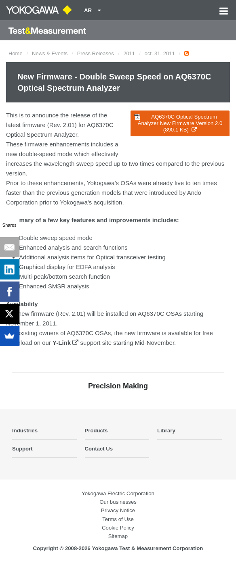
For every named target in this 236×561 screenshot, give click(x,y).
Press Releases (95, 53)
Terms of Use (118, 519)
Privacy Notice (118, 510)
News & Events (49, 53)
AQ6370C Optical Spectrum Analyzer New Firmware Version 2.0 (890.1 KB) (178, 123)
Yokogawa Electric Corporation (118, 493)
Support (22, 449)
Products (96, 431)
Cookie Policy (118, 528)
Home (15, 53)
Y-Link (65, 342)
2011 (129, 53)
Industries (25, 431)
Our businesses (118, 502)
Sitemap (118, 536)
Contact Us (99, 449)
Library (166, 431)
